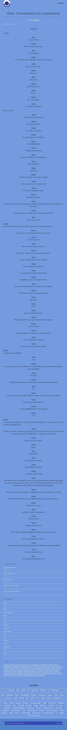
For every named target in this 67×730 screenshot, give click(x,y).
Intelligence (7, 671)
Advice (5, 703)
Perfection (43, 690)
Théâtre (17, 713)
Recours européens (52, 710)
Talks (4, 650)
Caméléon (11, 690)
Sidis (27, 698)
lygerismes (26, 671)
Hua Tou (38, 708)
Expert (23, 690)
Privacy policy (58, 723)
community (44, 665)
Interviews (6, 628)
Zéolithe (62, 713)
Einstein (49, 695)
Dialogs (5, 618)
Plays (4, 637)
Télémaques (55, 690)
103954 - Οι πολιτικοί (8, 579)
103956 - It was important (9, 567)
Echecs (30, 667)
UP (65, 725)
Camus (28, 665)
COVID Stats (52, 703)
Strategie (26, 673)
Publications (6, 647)
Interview (14, 671)
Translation (54, 673)
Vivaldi (43, 698)
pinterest (45, 671)
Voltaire (48, 698)
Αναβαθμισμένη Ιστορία (30, 675)
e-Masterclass (15, 667)
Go (17, 669)
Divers (5, 622)
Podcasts (5, 640)
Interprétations (16, 710)
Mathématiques (32, 710)
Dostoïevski (42, 695)
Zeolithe (20, 675)
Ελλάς (18, 690)
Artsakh (12, 665)
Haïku (61, 705)
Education (36, 667)
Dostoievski (7, 667)
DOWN (65, 728)
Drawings (5, 625)
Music (4, 634)
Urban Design (36, 713)
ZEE (15, 675)
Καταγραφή (41, 675)
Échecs (14, 705)
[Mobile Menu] (60, 3)
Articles (15, 24)
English (43, 667)
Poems (5, 644)
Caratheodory (35, 665)
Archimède (9, 695)
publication (7, 673)
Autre (17, 665)
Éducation (28, 705)
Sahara (14, 673)
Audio (4, 606)
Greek (21, 669)
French (6, 669)
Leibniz (15, 698)
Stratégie (4, 713)
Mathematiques (7, 631)
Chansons (25, 703)
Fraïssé (56, 695)
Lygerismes (34, 690)
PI (48, 690)
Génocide (51, 705)
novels (39, 671)
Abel (3, 695)
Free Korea (59, 667)
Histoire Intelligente (37, 669)
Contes (5, 615)
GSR (28, 690)
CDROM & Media (7, 612)
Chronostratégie (35, 703)
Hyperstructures (48, 708)
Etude (48, 667)
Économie (21, 705)
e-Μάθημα (24, 667)
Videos (5, 653)
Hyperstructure (56, 669)
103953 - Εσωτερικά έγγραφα (10, 585)
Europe (35, 705)
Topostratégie (26, 713)
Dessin (50, 665)
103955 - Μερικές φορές (9, 573)
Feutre (53, 667)
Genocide (12, 669)
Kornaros (9, 698)
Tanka (11, 713)
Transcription (45, 673)
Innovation (58, 708)
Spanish (19, 673)
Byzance (22, 665)
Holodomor (47, 669)
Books (5, 609)
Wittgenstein (57, 698)
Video (60, 673)
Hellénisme (7, 708)
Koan (23, 710)
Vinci (11, 675)
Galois (62, 695)
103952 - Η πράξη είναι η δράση (11, 591)
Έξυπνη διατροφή (33, 715)
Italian (20, 671)
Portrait (57, 671)
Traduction (37, 673)
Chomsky (34, 695)
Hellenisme (28, 669)
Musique (33, 671)
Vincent (6, 675)
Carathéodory (24, 695)
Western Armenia (48, 713)
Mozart (21, 698)
